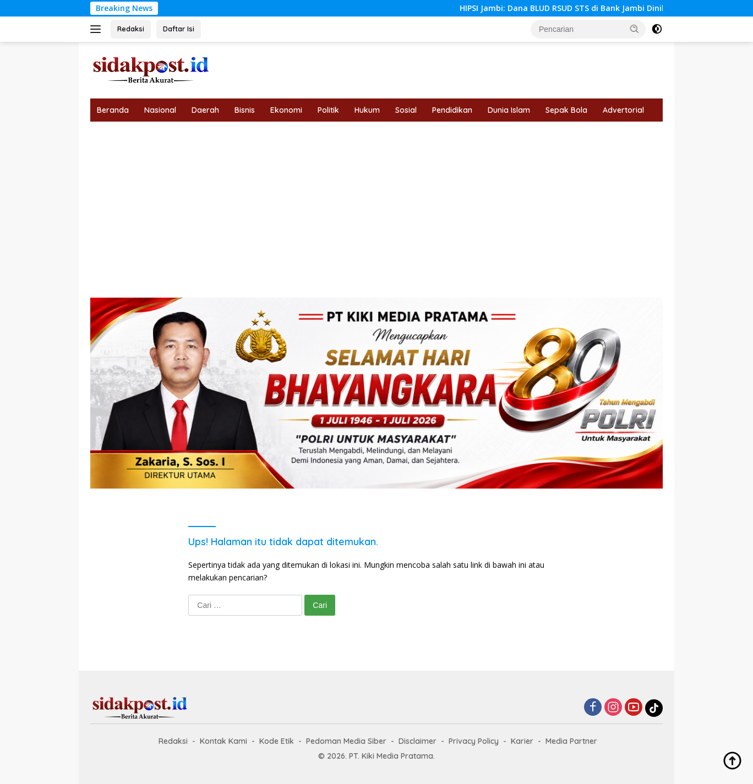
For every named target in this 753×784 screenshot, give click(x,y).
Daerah (205, 110)
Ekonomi (286, 110)
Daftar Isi (178, 28)
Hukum (367, 110)
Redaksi (130, 28)
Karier (522, 741)
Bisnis (244, 110)
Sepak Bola (566, 110)
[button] (635, 28)
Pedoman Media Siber (346, 741)
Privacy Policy (474, 741)
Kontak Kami (223, 741)
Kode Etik (276, 741)
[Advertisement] (376, 204)
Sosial (406, 110)
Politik (328, 110)
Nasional (160, 110)
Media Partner (571, 741)
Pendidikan (452, 110)
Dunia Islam (509, 110)
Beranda (113, 110)
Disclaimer (417, 741)
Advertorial (623, 110)
